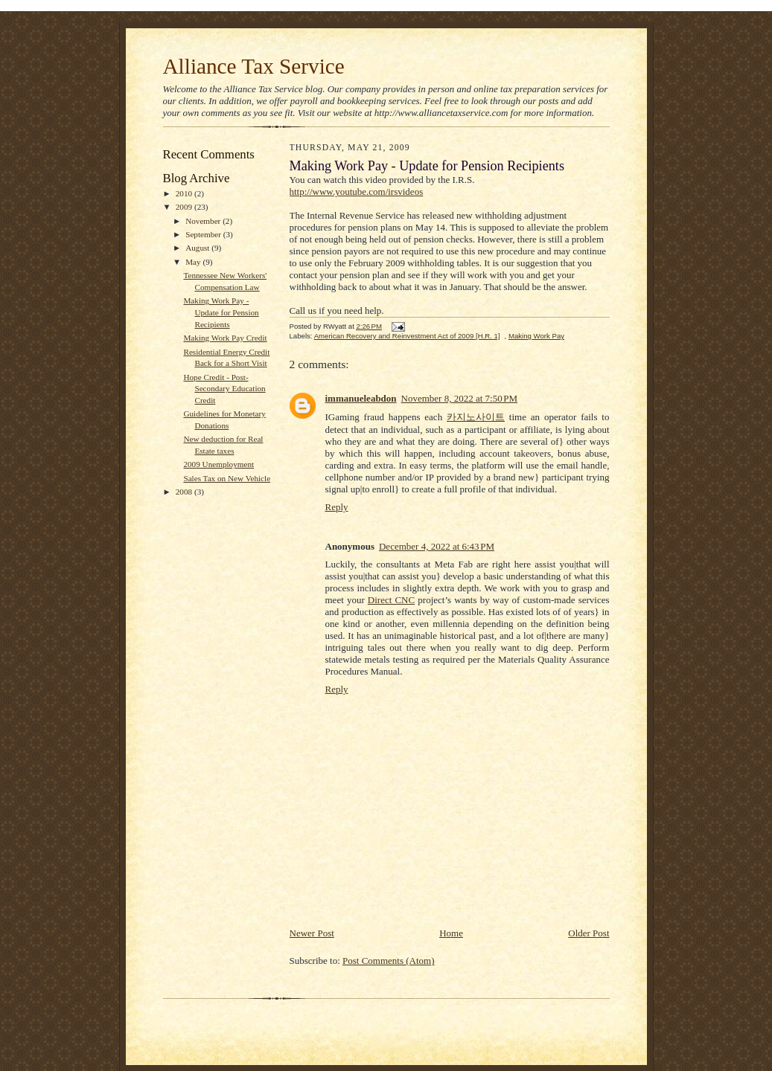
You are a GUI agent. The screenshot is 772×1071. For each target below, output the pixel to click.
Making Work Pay (536, 336)
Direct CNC (391, 599)
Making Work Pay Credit (225, 337)
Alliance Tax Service (254, 66)
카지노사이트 (476, 416)
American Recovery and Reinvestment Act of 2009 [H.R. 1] (407, 336)
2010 (185, 193)
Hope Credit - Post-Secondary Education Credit (224, 389)
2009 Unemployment (218, 464)
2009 (185, 206)
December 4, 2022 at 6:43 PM (436, 546)
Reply (336, 506)
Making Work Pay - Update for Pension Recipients (220, 312)
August (198, 247)
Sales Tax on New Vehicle (226, 478)
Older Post (588, 933)
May (193, 261)
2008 (185, 491)
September (204, 234)
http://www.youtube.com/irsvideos (357, 191)
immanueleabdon (361, 398)
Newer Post (312, 933)
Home (451, 933)
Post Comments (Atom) (388, 960)
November (204, 220)
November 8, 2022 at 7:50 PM (459, 398)
